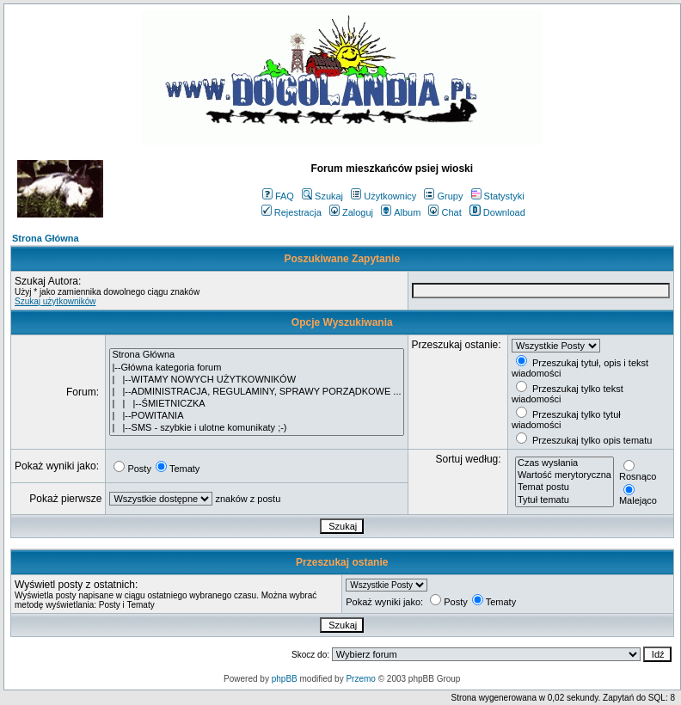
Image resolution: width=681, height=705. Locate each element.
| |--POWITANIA (256, 416)
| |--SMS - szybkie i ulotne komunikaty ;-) (256, 428)
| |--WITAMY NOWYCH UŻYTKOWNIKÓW (256, 380)
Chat (444, 212)
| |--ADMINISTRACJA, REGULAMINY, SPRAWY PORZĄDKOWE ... (256, 392)
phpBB (285, 679)
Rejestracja (291, 212)
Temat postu (564, 487)
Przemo (360, 679)
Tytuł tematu (564, 500)
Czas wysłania (564, 463)
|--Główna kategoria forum (256, 368)
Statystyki (498, 196)
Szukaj (322, 196)
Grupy (443, 196)
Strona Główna (45, 238)
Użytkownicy (383, 196)
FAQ (278, 196)
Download (497, 212)
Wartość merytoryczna (564, 475)
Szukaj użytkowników (55, 301)
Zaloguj (351, 212)
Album (400, 212)
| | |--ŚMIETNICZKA (256, 404)
